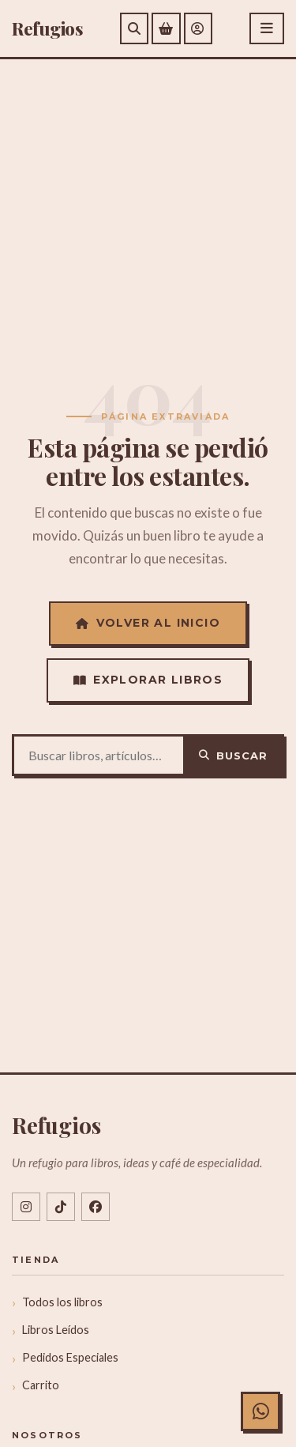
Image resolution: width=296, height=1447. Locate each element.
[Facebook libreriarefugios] (95, 1207)
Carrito (40, 1385)
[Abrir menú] (266, 28)
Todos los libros (62, 1302)
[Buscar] (134, 28)
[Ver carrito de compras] (166, 28)
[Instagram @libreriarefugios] (26, 1207)
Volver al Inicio (148, 623)
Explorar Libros (148, 680)
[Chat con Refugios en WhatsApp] (260, 1411)
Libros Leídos (55, 1329)
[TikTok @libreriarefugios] (61, 1207)
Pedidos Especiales (70, 1357)
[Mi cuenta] (198, 28)
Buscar (233, 755)
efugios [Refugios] (47, 28)
